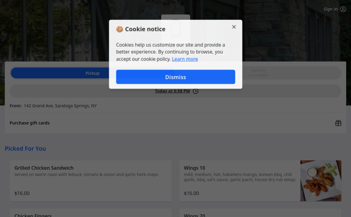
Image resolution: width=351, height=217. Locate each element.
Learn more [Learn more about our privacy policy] (185, 59)
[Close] (235, 26)
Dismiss (175, 77)
